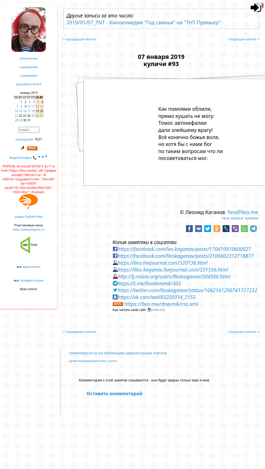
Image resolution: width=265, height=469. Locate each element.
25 (33, 116)
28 (16, 120)
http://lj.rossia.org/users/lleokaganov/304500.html (173, 276)
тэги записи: (232, 218)
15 (20, 111)
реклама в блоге (28, 84)
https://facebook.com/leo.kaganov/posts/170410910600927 (184, 249)
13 (41, 106)
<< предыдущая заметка (79, 39)
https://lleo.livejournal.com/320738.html (162, 262)
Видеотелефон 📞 (28, 157)
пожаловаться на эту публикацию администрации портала (118, 353)
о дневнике (28, 75)
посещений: (24, 139)
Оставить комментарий (115, 393)
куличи (251, 218)
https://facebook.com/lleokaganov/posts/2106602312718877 (185, 255)
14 (16, 111)
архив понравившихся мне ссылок (93, 361)
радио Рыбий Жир (28, 216)
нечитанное (28, 58)
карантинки (32, 266)
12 (37, 106)
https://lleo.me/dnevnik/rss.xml (161, 303)
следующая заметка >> (244, 39)
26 (37, 116)
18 (33, 111)
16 (24, 111)
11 (33, 106)
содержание (28, 67)
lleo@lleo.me (243, 212)
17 (28, 111)
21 (16, 116)
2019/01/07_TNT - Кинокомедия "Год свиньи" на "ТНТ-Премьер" (143, 22)
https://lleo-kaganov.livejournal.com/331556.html (172, 269)
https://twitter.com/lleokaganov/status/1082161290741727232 (187, 290)
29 (20, 120)
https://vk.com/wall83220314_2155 (156, 297)
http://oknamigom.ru (28, 229)
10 (28, 106)
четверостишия (32, 280)
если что (158, 309)
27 (41, 116)
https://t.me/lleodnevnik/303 (149, 283)
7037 (38, 139)
